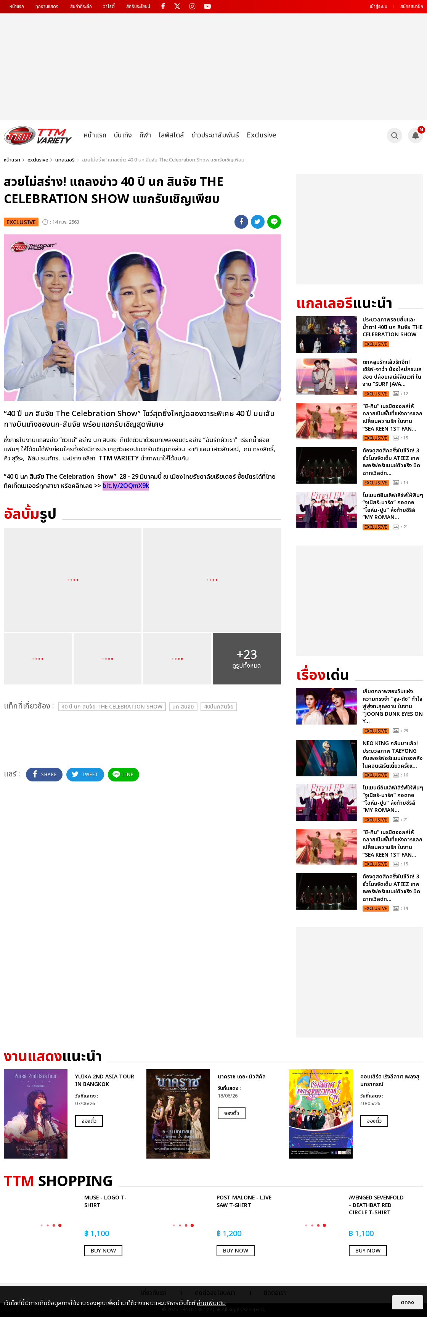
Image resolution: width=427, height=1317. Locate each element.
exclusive (37, 160)
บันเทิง (123, 135)
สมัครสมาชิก (411, 6)
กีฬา (145, 135)
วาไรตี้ (109, 6)
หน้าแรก (17, 6)
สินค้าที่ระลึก (81, 6)
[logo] (38, 135)
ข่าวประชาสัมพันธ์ (215, 135)
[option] (71, 1114)
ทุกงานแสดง (47, 6)
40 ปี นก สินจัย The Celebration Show (111, 707)
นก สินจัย (183, 707)
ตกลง (407, 1302)
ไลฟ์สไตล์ (171, 135)
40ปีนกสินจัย (219, 707)
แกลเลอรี (65, 160)
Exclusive (261, 135)
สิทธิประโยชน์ (138, 6)
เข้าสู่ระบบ (378, 6)
